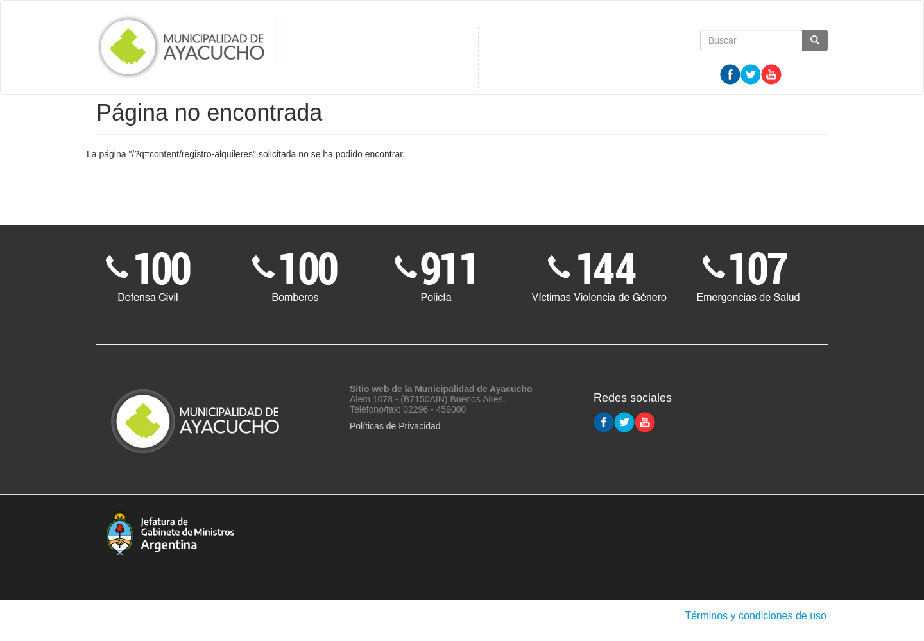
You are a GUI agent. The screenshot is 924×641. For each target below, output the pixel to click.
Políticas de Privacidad (395, 426)
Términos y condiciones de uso (755, 615)
